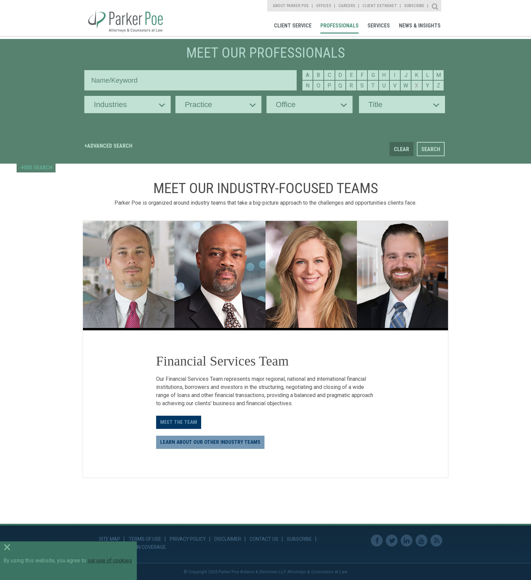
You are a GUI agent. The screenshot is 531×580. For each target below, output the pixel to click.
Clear (401, 149)
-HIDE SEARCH (36, 167)
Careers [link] (346, 5)
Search (430, 149)
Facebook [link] (377, 540)
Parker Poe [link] (129, 18)
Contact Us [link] (264, 539)
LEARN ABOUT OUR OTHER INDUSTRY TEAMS (210, 442)
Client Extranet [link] (379, 5)
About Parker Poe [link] (291, 5)
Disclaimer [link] (227, 539)
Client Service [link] (293, 25)
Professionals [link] (339, 25)
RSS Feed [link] (436, 540)
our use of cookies (110, 560)
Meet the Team (178, 422)
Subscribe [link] (414, 5)
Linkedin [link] (406, 540)
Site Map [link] (109, 539)
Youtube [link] (421, 540)
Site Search (435, 6)
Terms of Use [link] (145, 539)
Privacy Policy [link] (188, 539)
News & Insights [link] (420, 25)
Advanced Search (109, 146)
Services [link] (378, 25)
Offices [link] (323, 5)
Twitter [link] (392, 540)
